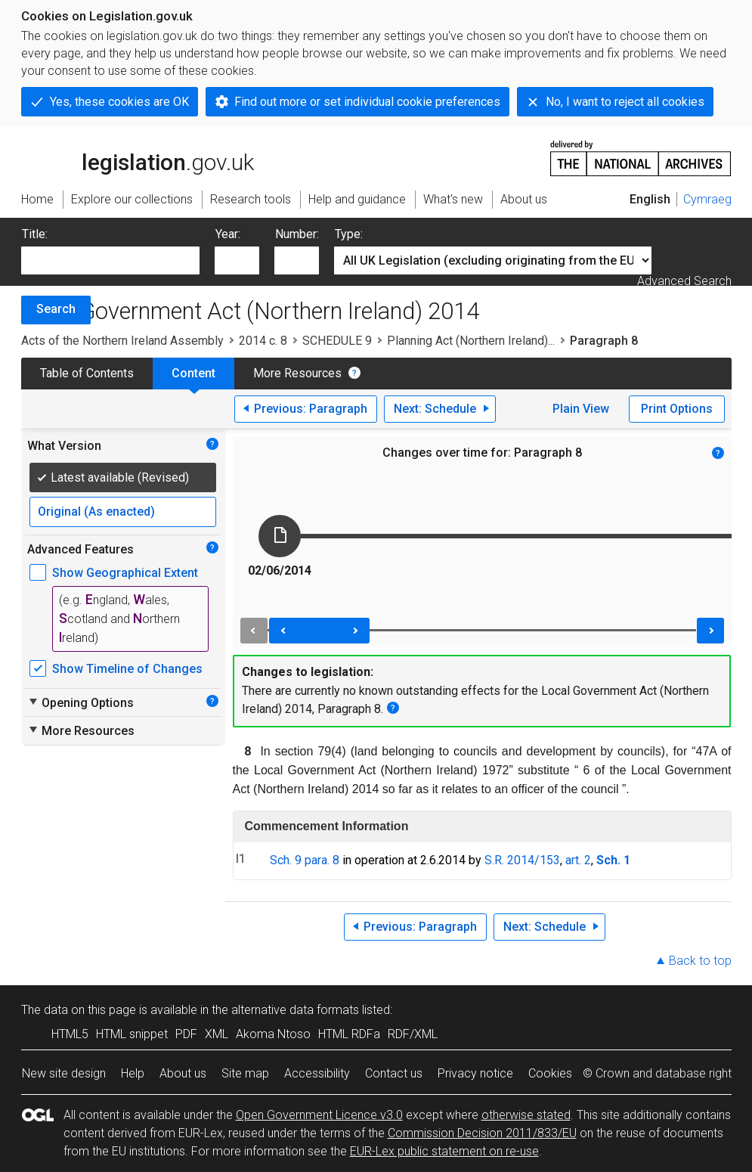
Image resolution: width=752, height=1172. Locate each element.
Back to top (700, 960)
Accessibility (317, 1073)
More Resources (297, 373)
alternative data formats (295, 1010)
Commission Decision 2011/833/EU (482, 1133)
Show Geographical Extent (125, 573)
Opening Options (80, 702)
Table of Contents (87, 373)
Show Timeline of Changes (127, 669)
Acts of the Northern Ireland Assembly (122, 340)
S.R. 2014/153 (522, 860)
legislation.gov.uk (137, 157)
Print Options (677, 409)
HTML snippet (132, 1034)
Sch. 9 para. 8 (304, 860)
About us (182, 1073)
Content (193, 373)
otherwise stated (526, 1115)
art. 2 (578, 860)
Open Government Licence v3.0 (319, 1115)
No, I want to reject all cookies (625, 102)
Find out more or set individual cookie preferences (367, 102)
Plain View (580, 409)
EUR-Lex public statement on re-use (444, 1151)
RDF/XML (413, 1034)
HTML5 (69, 1034)
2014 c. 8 (263, 340)
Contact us (393, 1073)
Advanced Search (684, 281)
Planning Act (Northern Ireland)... (471, 340)
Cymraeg (707, 199)
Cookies (550, 1073)
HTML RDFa (349, 1034)
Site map (245, 1073)
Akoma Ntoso (273, 1034)
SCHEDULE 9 (337, 340)
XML (216, 1034)
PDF (186, 1034)
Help (132, 1073)
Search (56, 309)
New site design (64, 1073)
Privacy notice (475, 1073)
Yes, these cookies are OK (119, 102)
